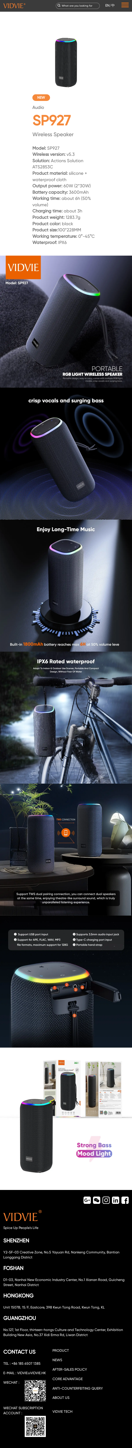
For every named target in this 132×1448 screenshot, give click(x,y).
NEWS (57, 1360)
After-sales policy (69, 1369)
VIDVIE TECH (62, 1411)
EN (107, 5)
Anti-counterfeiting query (77, 1388)
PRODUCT (60, 1350)
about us (60, 1398)
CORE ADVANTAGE (67, 1379)
